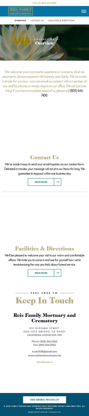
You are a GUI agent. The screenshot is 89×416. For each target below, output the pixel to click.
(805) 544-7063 (47, 344)
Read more (48, 180)
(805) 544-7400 (48, 3)
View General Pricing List (44, 399)
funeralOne (54, 412)
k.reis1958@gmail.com (44, 351)
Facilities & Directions (61, 20)
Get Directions (45, 362)
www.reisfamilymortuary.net (44, 355)
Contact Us (37, 20)
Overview (20, 20)
